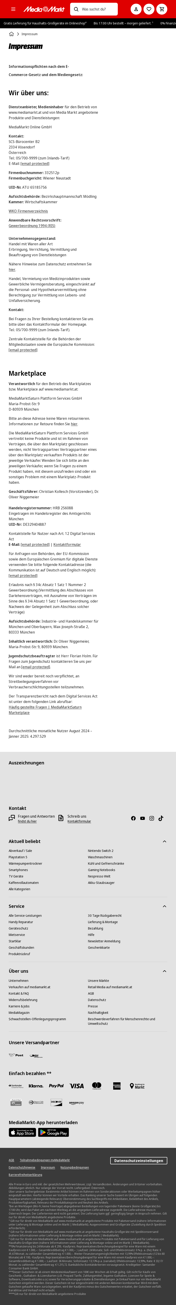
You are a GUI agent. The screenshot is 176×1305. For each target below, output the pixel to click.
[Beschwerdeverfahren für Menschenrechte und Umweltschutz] (127, 1021)
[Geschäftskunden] (21, 947)
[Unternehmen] (18, 980)
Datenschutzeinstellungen (138, 1160)
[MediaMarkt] (44, 9)
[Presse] (93, 1006)
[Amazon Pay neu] (76, 1103)
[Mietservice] (17, 935)
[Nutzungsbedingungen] (74, 1167)
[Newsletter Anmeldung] (104, 941)
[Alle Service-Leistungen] (25, 915)
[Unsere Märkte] (98, 980)
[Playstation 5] (18, 857)
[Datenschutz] (97, 1000)
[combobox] (98, 9)
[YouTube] (144, 818)
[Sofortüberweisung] (36, 1086)
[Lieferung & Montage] (103, 922)
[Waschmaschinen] (100, 857)
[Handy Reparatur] (21, 922)
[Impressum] (48, 1167)
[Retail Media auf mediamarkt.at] (110, 987)
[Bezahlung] (95, 928)
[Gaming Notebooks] (101, 870)
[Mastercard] (96, 1086)
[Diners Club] (36, 1102)
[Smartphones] (18, 870)
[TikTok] (162, 818)
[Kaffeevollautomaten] (24, 882)
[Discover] (56, 1102)
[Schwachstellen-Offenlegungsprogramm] (37, 1019)
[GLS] (36, 1056)
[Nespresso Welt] (99, 876)
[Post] (16, 1055)
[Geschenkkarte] (99, 947)
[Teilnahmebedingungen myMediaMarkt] (45, 1160)
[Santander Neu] (16, 1086)
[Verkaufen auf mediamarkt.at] (29, 987)
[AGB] (91, 993)
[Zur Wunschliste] (148, 9)
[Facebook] (135, 818)
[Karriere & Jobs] (19, 1006)
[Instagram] (153, 818)
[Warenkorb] (161, 9)
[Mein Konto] (136, 9)
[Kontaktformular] (79, 821)
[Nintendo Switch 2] (100, 850)
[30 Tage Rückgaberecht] (105, 915)
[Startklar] (15, 941)
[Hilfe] (91, 935)
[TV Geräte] (16, 876)
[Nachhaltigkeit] (98, 1012)
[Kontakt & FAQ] (19, 993)
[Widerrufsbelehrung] (23, 1000)
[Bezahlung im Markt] (137, 1086)
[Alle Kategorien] (13, 9)
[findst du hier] (27, 821)
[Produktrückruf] (19, 954)
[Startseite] (12, 34)
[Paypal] (56, 1086)
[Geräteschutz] (18, 928)
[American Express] (117, 1086)
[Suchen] (76, 9)
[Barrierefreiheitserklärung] (25, 1175)
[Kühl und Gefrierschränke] (106, 863)
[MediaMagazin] (19, 1012)
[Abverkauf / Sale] (20, 850)
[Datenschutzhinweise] (22, 1167)
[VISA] (76, 1086)
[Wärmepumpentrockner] (25, 863)
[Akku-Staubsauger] (101, 882)
